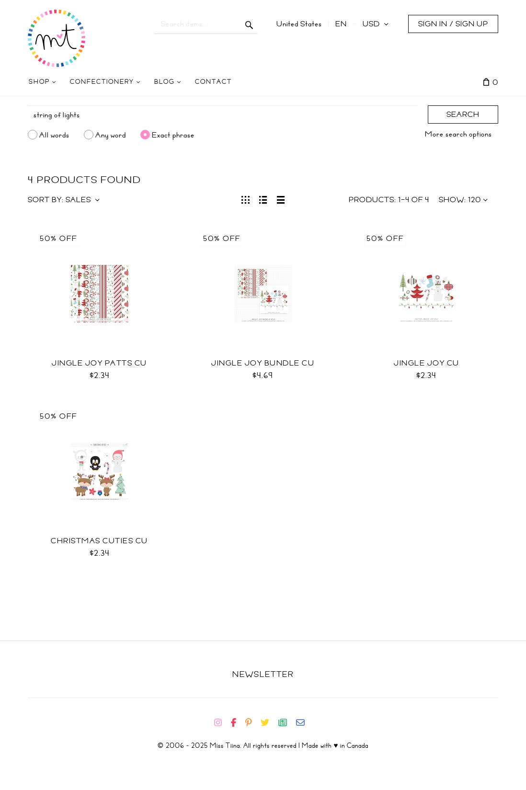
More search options (458, 134)
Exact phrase (173, 134)
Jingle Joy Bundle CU (262, 363)
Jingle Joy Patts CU (99, 363)
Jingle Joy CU (426, 363)
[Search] (223, 115)
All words (54, 134)
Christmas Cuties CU (99, 541)
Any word (110, 134)
